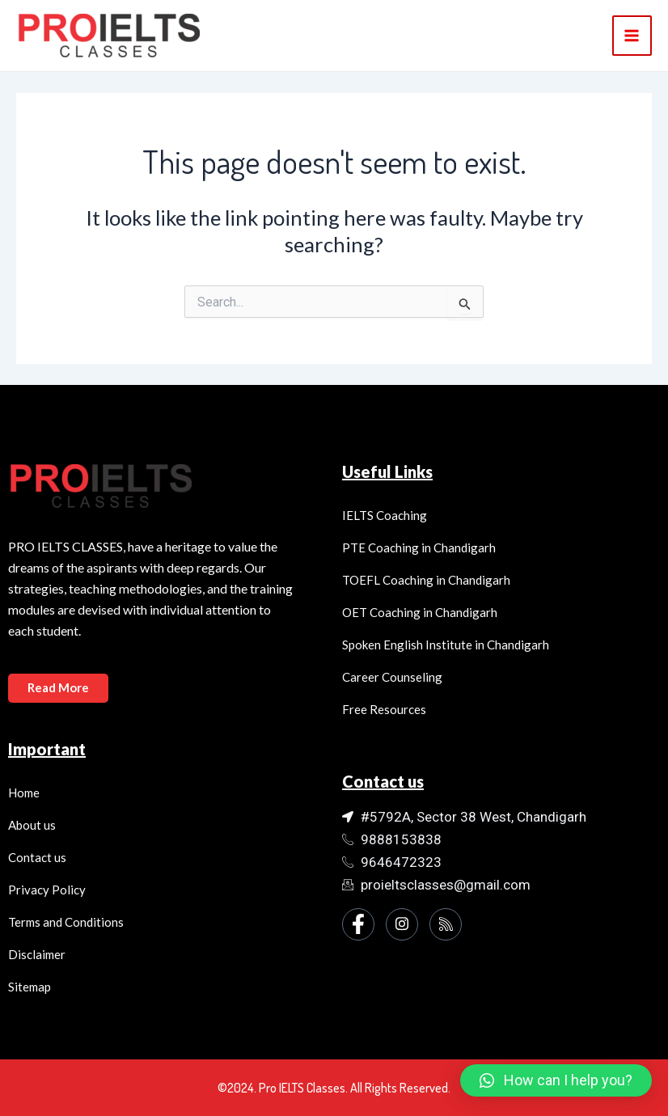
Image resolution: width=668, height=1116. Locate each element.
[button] (556, 1080)
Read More (59, 687)
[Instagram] (402, 924)
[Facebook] (358, 924)
